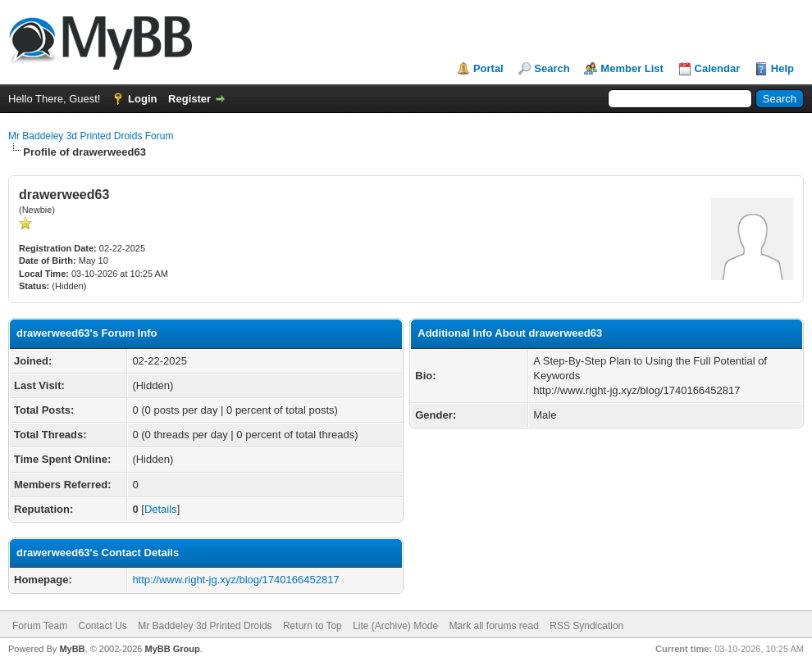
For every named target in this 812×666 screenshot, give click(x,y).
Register (189, 99)
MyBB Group (171, 649)
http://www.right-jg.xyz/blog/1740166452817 (235, 579)
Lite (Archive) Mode (395, 626)
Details (160, 509)
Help (782, 68)
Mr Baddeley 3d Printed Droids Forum (90, 136)
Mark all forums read (494, 626)
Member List (632, 68)
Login (142, 99)
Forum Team (39, 626)
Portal (488, 68)
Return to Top (312, 626)
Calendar (718, 68)
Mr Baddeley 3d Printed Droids (204, 626)
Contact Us (102, 626)
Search (551, 68)
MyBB (71, 649)
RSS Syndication (586, 626)
